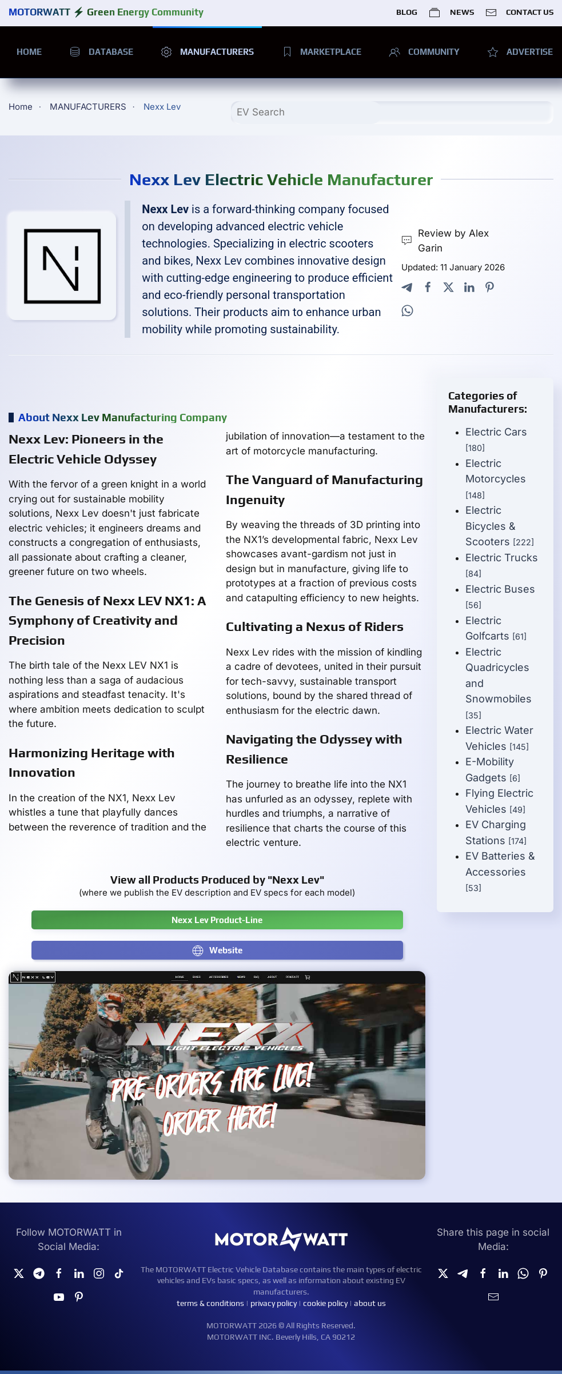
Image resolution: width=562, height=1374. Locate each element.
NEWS (451, 12)
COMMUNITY (424, 52)
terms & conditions (210, 1303)
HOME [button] (29, 52)
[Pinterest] (79, 1295)
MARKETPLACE (321, 52)
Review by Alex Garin (445, 240)
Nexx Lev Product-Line (217, 920)
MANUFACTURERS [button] (207, 52)
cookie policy (325, 1303)
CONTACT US (519, 12)
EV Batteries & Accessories (500, 871)
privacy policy (273, 1303)
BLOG (406, 12)
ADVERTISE (520, 52)
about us (370, 1303)
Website (217, 950)
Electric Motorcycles (495, 478)
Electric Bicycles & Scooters (499, 526)
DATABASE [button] (101, 52)
